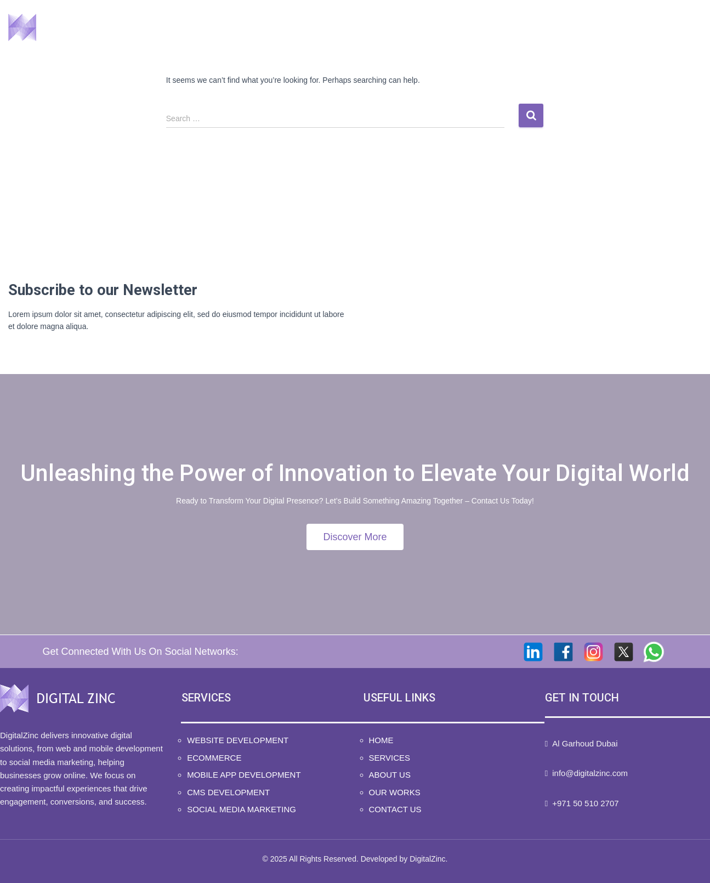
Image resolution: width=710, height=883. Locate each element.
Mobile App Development (243, 774)
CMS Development (228, 792)
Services (427, 27)
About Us (502, 27)
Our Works (579, 27)
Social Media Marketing (241, 809)
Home (361, 27)
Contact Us (661, 27)
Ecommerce (214, 757)
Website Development (237, 740)
